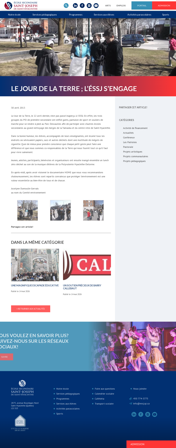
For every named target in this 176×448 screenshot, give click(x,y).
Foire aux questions (105, 388)
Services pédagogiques (45, 14)
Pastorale (128, 146)
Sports (165, 14)
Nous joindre (139, 388)
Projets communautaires (135, 156)
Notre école (14, 14)
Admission (164, 5)
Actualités (128, 132)
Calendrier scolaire (104, 393)
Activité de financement (135, 128)
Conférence (129, 137)
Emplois (121, 5)
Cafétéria (99, 398)
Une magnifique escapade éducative (35, 285)
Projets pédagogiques (134, 161)
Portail (141, 5)
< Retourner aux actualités (30, 309)
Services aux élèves (104, 14)
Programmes (75, 14)
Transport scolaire (104, 403)
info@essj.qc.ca (141, 403)
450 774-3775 (140, 398)
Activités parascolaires (139, 14)
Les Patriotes (130, 142)
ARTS (108, 5)
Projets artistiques (132, 151)
